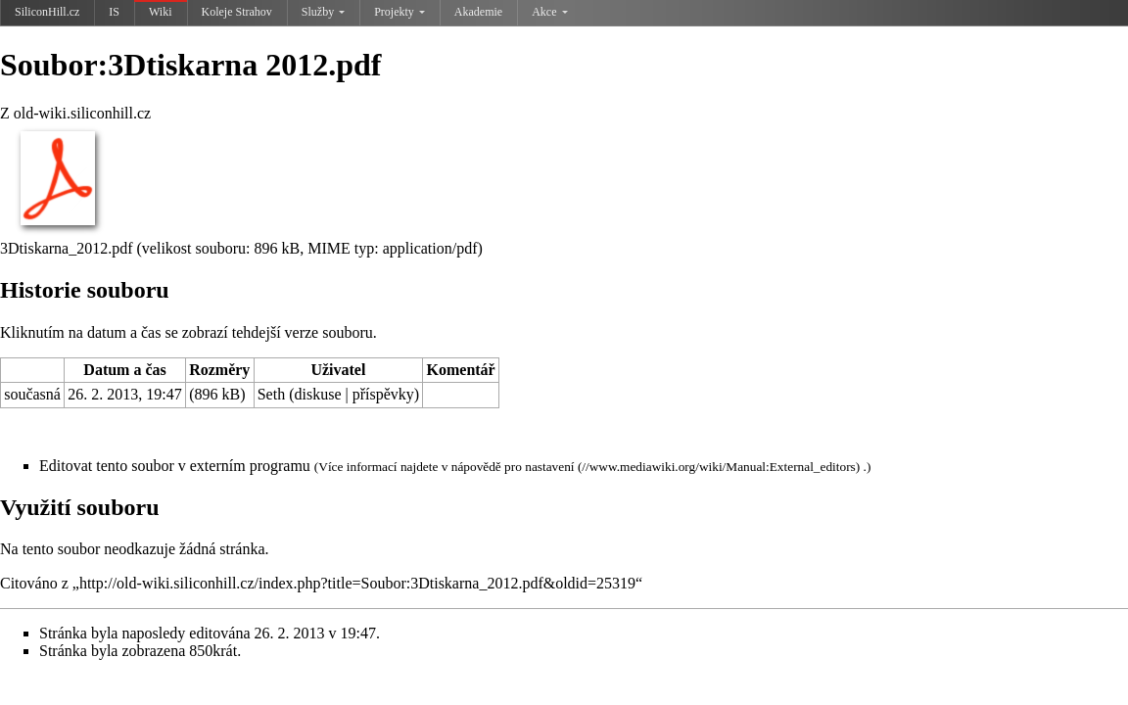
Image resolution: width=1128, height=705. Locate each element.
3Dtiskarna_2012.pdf (66, 248)
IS (114, 12)
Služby (323, 12)
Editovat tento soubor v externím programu (174, 465)
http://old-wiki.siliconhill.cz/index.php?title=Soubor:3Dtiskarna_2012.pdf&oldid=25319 (357, 583)
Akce (549, 12)
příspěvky (383, 394)
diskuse (318, 394)
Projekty (399, 12)
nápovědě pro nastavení (513, 466)
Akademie (478, 12)
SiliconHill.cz (47, 12)
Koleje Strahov (237, 12)
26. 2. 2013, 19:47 (124, 394)
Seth (271, 394)
